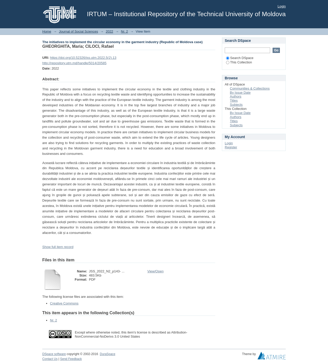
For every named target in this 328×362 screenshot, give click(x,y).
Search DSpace (239, 58)
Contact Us (50, 359)
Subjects (236, 105)
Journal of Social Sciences (78, 31)
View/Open (155, 271)
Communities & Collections (250, 88)
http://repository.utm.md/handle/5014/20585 (74, 63)
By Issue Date (240, 92)
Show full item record (57, 247)
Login (282, 6)
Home (46, 31)
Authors (235, 96)
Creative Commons (64, 303)
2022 (109, 31)
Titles (234, 100)
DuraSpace (107, 354)
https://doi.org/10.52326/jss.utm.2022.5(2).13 (83, 58)
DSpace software (54, 354)
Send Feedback (71, 359)
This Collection (239, 62)
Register (231, 147)
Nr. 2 (124, 31)
